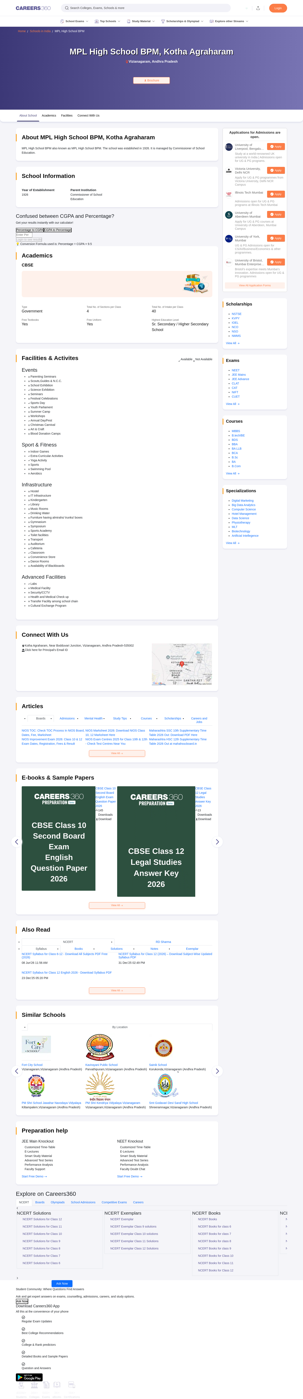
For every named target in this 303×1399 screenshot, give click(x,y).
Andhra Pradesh (165, 61)
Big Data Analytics (243, 505)
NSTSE (237, 314)
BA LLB (237, 448)
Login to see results (29, 239)
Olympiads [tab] (58, 1202)
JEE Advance (240, 379)
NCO (235, 327)
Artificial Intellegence (245, 535)
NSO (235, 331)
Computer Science (244, 509)
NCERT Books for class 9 (214, 1248)
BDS (235, 439)
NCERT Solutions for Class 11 (42, 1226)
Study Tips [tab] (120, 718)
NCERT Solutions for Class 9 (41, 1241)
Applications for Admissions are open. (254, 135)
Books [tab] (79, 948)
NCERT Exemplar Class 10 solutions (134, 1233)
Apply (278, 146)
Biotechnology (241, 531)
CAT (234, 387)
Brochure (151, 80)
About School (28, 115)
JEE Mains (239, 374)
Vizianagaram (139, 61)
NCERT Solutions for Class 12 (42, 1219)
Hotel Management (244, 513)
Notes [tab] (154, 948)
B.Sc (235, 457)
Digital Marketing (243, 500)
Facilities (66, 115)
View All (117, 753)
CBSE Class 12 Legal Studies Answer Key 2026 (203, 797)
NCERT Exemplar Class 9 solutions (133, 1226)
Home (22, 31)
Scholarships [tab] (172, 718)
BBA (235, 444)
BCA (235, 453)
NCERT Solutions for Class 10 (42, 1233)
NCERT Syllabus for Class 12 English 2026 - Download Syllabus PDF (67, 972)
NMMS (236, 335)
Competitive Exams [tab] (114, 1202)
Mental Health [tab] (94, 718)
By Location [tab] (120, 1027)
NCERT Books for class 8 (214, 1241)
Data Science (240, 518)
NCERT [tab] (68, 942)
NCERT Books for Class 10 (215, 1255)
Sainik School (158, 1065)
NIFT (235, 392)
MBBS (236, 431)
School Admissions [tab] (83, 1202)
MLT (234, 527)
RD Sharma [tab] (163, 942)
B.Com (236, 466)
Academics (49, 115)
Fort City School (32, 1065)
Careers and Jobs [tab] (199, 720)
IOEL (235, 322)
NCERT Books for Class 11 (215, 1263)
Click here (31, 650)
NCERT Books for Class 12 (215, 1270)
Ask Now (62, 1283)
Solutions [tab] (117, 948)
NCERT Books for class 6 (214, 1226)
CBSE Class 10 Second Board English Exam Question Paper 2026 (105, 797)
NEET (236, 370)
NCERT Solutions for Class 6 (41, 1263)
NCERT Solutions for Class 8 (41, 1248)
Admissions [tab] (67, 718)
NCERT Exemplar (122, 1219)
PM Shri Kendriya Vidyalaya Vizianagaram (112, 1103)
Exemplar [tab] (192, 948)
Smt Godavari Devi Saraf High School (173, 1103)
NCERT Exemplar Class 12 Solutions (134, 1248)
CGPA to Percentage (57, 230)
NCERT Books (207, 1219)
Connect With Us (88, 115)
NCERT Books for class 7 (214, 1233)
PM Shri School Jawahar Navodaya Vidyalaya (51, 1103)
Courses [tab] (146, 718)
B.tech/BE (238, 435)
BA (234, 461)
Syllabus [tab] (41, 948)
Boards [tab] (40, 718)
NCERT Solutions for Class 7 (41, 1255)
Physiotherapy (241, 522)
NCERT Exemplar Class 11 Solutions (134, 1241)
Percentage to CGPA (29, 230)
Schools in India (40, 31)
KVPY (236, 318)
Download (103, 819)
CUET (236, 396)
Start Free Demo (34, 1176)
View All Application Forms (255, 285)
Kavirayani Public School (101, 1065)
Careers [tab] (138, 1202)
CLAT (235, 383)
